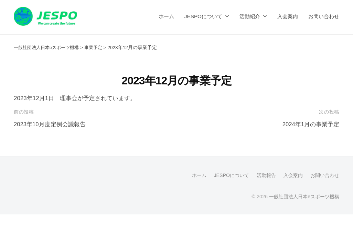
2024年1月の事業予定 (310, 124)
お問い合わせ (323, 16)
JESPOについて (203, 16)
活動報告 (266, 175)
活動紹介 (249, 16)
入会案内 (287, 16)
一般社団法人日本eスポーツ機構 (304, 196)
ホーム (166, 16)
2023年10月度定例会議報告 (50, 124)
